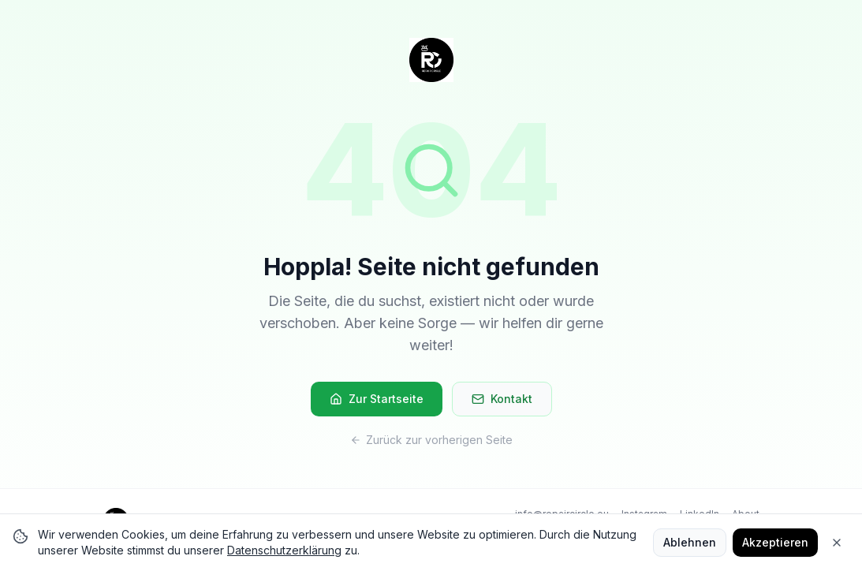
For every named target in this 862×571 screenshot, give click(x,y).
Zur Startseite (377, 398)
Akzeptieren (775, 542)
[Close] (836, 542)
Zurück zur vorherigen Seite (431, 439)
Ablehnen (689, 542)
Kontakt (502, 398)
